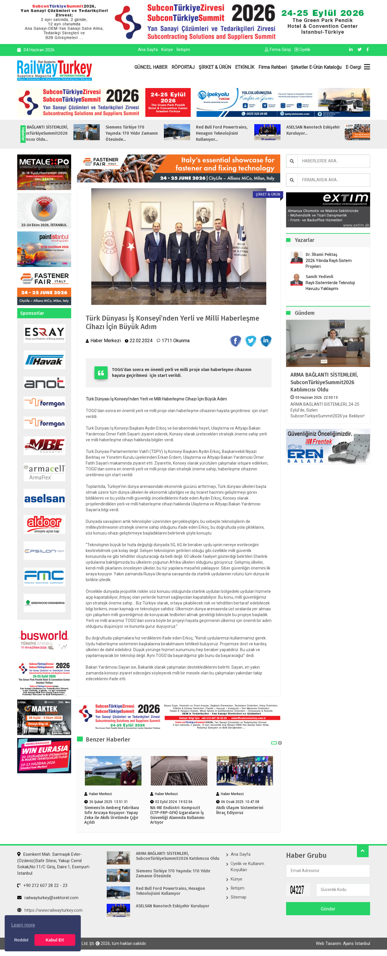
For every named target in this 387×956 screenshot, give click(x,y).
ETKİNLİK (244, 67)
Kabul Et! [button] (55, 940)
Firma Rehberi (272, 67)
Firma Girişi (278, 49)
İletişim (183, 49)
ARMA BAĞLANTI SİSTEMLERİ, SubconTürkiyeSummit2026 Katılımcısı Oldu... (65, 133)
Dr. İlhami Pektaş (321, 254)
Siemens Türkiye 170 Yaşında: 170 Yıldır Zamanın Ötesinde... (156, 133)
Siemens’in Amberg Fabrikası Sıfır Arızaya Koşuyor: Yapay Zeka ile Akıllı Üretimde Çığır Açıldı (111, 815)
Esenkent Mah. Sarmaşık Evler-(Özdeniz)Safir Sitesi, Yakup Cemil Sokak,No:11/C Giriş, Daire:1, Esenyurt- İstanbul (53, 864)
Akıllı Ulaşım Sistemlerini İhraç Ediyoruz (239, 810)
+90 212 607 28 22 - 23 (42, 885)
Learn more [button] (23, 924)
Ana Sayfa (148, 49)
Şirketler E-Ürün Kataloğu (316, 67)
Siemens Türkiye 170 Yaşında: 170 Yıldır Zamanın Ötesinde (173, 873)
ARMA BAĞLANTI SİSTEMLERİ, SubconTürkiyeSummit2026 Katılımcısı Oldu (324, 382)
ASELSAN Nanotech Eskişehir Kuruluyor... (337, 130)
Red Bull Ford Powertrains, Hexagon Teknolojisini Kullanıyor (170, 891)
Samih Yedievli (319, 276)
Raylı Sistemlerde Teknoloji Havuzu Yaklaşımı (330, 285)
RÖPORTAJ (183, 67)
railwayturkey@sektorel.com (47, 897)
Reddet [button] (21, 940)
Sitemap (238, 897)
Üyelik (302, 49)
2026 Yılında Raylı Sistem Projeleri (329, 263)
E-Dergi (353, 67)
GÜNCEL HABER (150, 67)
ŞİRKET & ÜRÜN (215, 67)
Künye (167, 49)
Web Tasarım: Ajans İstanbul (343, 943)
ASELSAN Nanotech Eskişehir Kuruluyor (172, 906)
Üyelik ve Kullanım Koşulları (247, 866)
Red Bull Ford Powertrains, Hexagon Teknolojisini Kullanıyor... (246, 133)
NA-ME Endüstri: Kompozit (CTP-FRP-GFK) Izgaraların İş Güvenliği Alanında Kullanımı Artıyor (177, 815)
